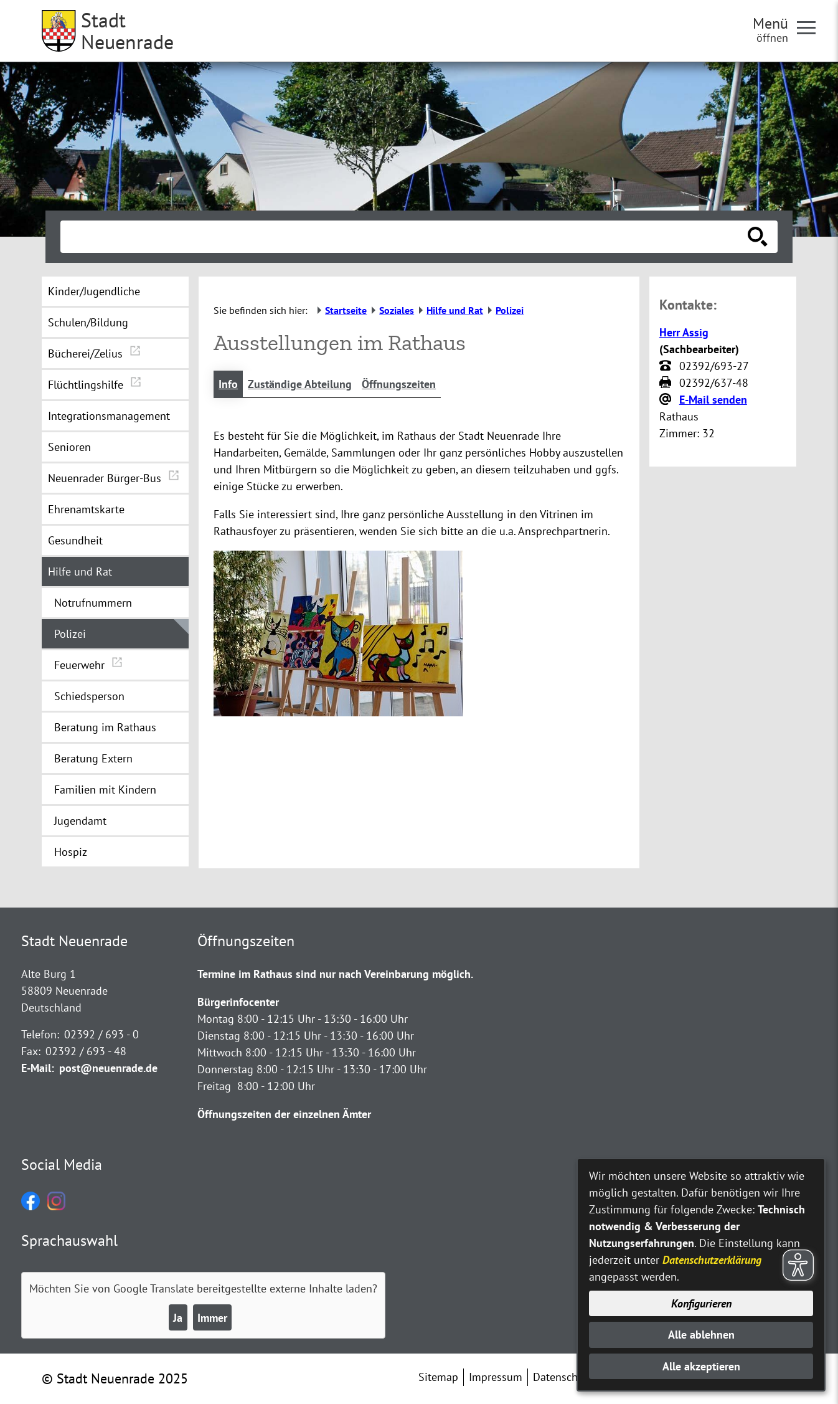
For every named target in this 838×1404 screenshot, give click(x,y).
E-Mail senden (713, 399)
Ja (177, 1318)
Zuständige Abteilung (300, 384)
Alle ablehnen (701, 1334)
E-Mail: (37, 1068)
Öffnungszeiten (399, 384)
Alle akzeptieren (701, 1366)
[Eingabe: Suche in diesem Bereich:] (405, 236)
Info (228, 384)
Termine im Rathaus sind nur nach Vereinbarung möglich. (335, 974)
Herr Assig (684, 332)
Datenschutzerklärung (711, 1260)
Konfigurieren (701, 1303)
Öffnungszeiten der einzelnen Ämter (284, 1114)
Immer (212, 1318)
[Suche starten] (758, 237)
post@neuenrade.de (108, 1068)
